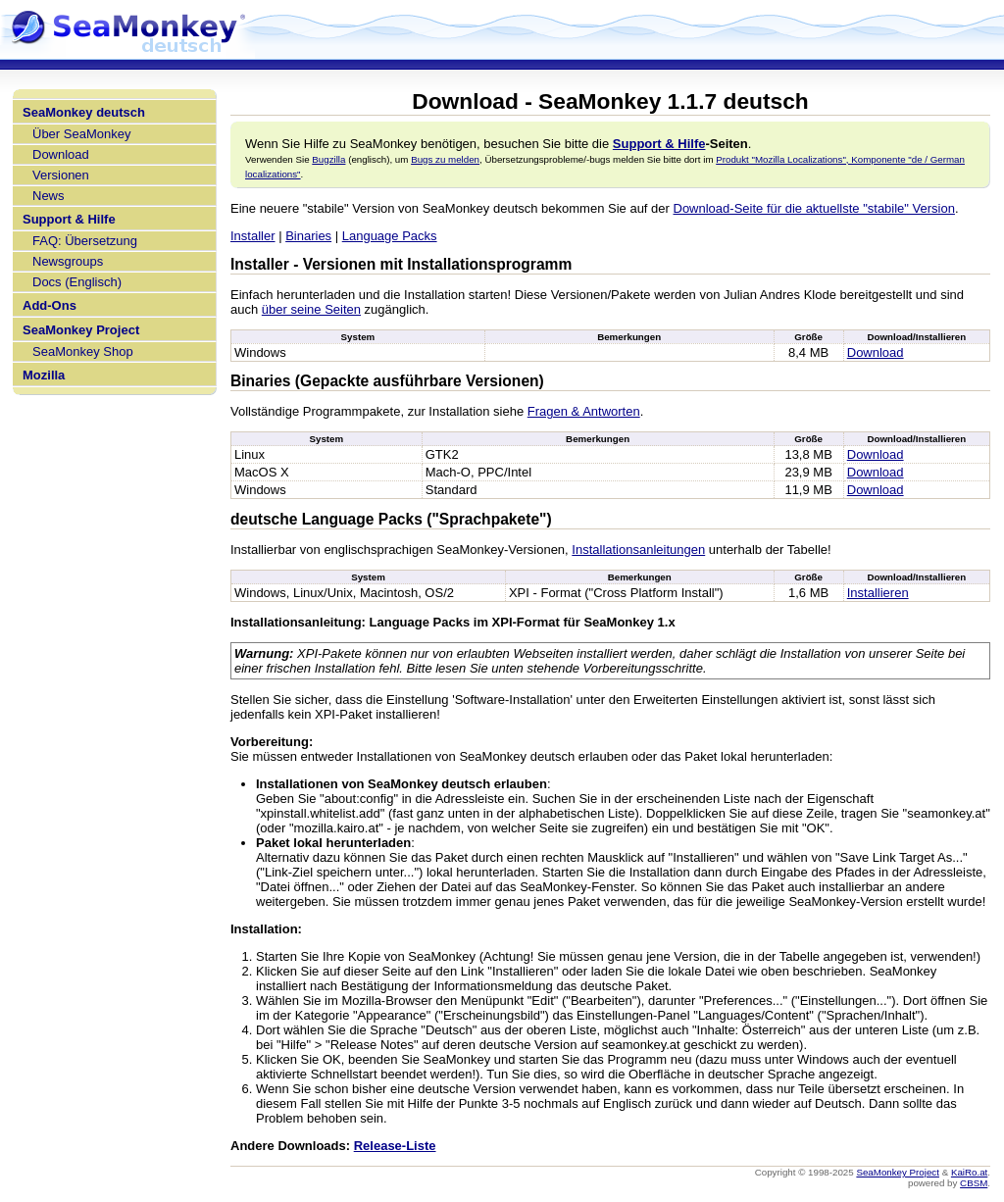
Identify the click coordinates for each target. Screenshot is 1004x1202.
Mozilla (44, 375)
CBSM (973, 1182)
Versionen (60, 175)
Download (60, 154)
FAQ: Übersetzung (84, 240)
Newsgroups (67, 261)
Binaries (308, 235)
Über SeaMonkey (81, 133)
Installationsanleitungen (638, 549)
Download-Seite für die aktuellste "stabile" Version (814, 208)
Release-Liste (395, 1145)
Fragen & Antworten (583, 411)
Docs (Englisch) (77, 282)
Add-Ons (49, 305)
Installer (253, 235)
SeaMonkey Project (81, 330)
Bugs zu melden (445, 159)
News (48, 195)
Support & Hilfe (69, 219)
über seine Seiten (311, 309)
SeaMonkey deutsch (84, 112)
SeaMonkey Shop (82, 351)
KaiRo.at (969, 1172)
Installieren (878, 592)
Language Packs (389, 235)
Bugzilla (328, 159)
